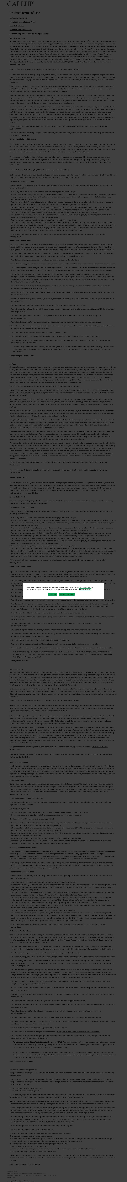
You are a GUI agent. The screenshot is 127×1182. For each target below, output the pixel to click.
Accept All (52, 594)
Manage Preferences (66, 594)
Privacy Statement (85, 589)
